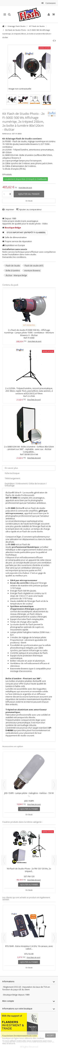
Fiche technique (12, 473)
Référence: (7, 133)
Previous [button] (4, 784)
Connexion (50, 3)
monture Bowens (32, 270)
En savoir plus (11, 468)
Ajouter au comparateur (30, 209)
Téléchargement (12, 478)
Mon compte (8, 1001)
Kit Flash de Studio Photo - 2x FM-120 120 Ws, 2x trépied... (29, 870)
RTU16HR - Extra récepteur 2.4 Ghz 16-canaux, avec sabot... (29, 947)
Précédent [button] (9, 68)
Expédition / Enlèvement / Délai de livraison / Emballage (26, 484)
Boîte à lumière (13, 270)
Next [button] (54, 784)
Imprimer (9, 209)
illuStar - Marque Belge (16, 275)
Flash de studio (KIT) (34, 265)
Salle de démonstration (16, 237)
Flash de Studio (13, 265)
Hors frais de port (25, 188)
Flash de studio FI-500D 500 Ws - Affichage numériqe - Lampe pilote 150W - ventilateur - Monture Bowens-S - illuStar (29, 333)
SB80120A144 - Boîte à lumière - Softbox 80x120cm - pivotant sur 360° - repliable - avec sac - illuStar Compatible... (30, 449)
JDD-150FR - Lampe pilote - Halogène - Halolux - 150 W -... (29, 794)
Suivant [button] (49, 68)
